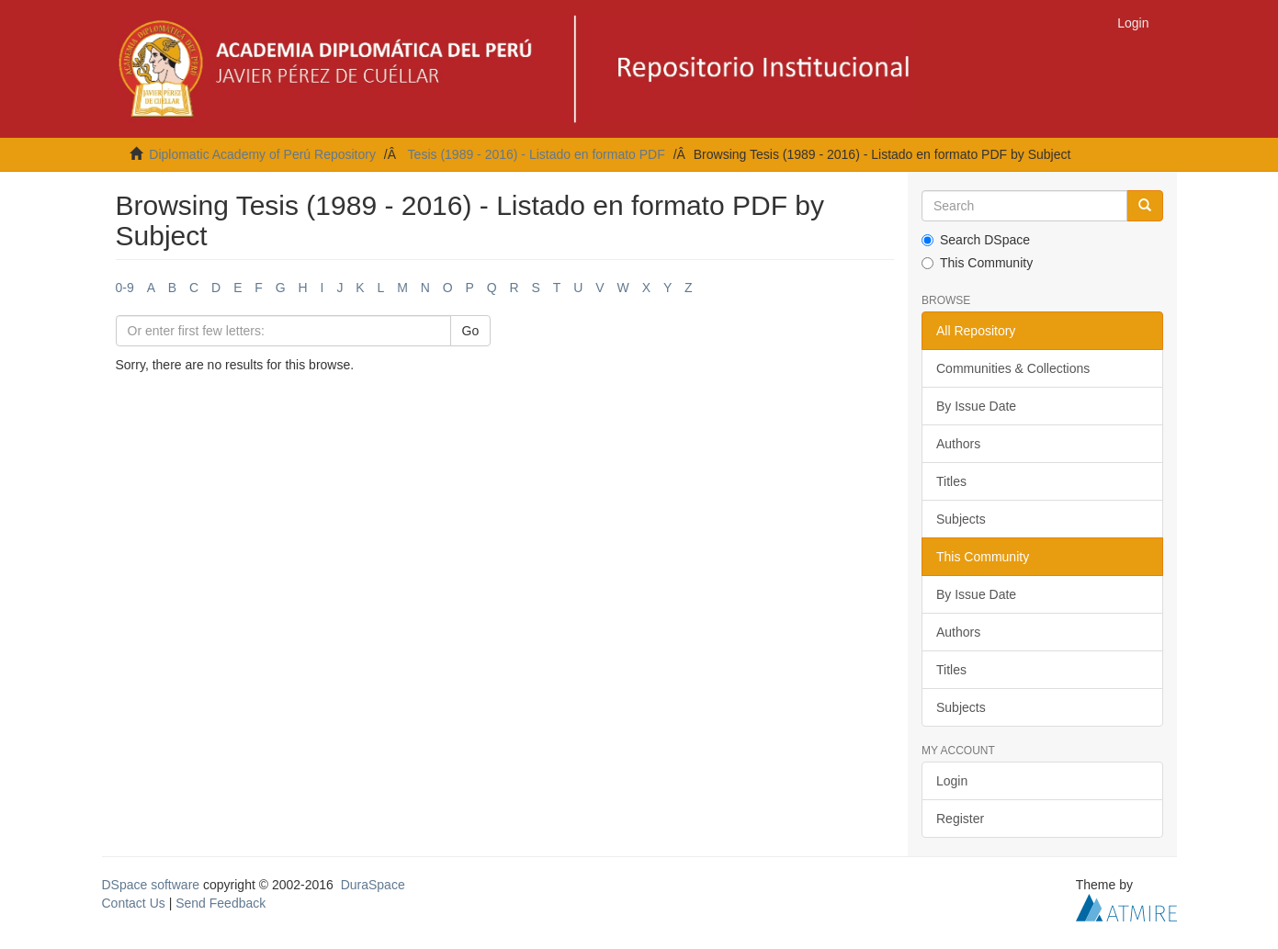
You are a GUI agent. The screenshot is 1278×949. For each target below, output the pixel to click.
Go (471, 330)
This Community (977, 262)
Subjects (961, 519)
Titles (951, 481)
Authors (958, 443)
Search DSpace (976, 239)
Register (960, 818)
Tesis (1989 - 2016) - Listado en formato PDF (536, 154)
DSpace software (151, 884)
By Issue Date (976, 406)
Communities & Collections (1013, 368)
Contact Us (133, 903)
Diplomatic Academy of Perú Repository (262, 154)
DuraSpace (373, 884)
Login (951, 781)
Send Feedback (220, 903)
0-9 (125, 287)
